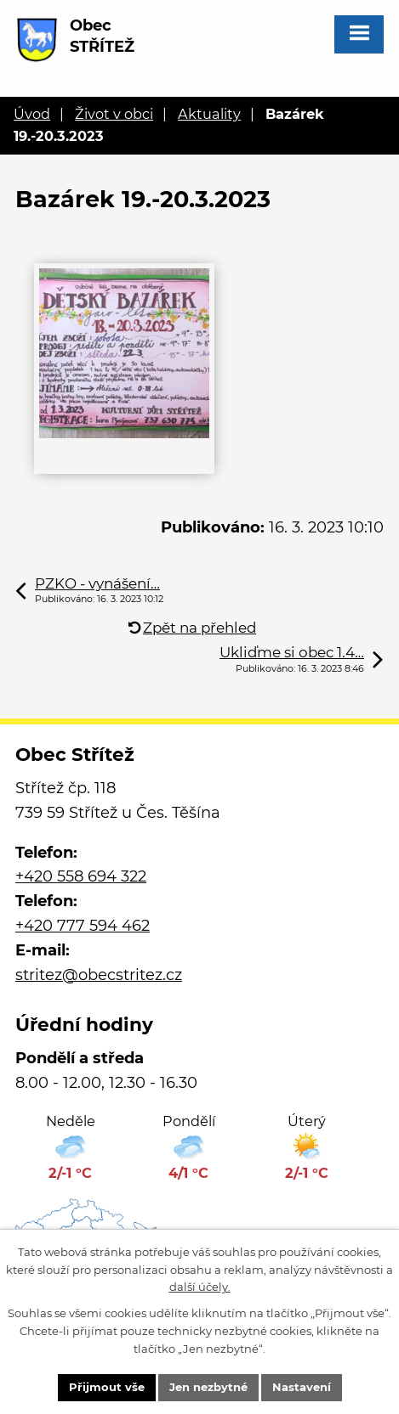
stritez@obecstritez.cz (98, 975)
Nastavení (301, 1387)
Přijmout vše (107, 1387)
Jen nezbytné (208, 1387)
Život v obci (114, 113)
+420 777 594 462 (82, 925)
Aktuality (209, 113)
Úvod (32, 113)
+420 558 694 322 (80, 876)
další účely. (200, 1286)
